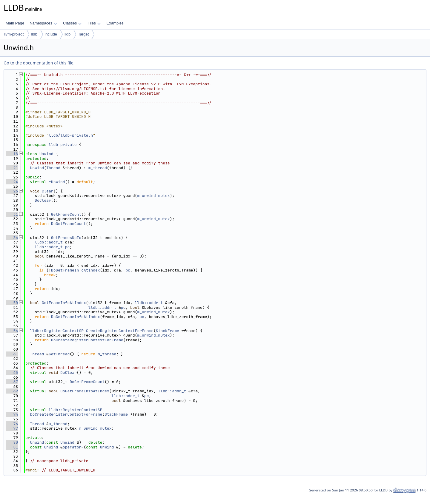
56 (12, 330)
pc (67, 246)
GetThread (59, 354)
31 (12, 214)
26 (12, 191)
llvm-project (14, 34)
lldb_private (63, 144)
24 (12, 181)
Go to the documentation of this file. (39, 63)
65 (12, 372)
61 (12, 354)
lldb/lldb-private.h (71, 135)
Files (93, 23)
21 (12, 167)
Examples (115, 23)
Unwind (46, 153)
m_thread (97, 167)
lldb (34, 34)
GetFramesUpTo (66, 237)
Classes (72, 23)
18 (12, 153)
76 (12, 423)
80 (12, 442)
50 (12, 302)
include (51, 34)
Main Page (15, 23)
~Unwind (57, 181)
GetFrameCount (66, 214)
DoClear (43, 200)
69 (12, 391)
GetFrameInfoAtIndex (64, 302)
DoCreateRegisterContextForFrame (87, 340)
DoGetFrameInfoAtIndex (75, 270)
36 (12, 237)
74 (12, 414)
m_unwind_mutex (153, 195)
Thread (53, 167)
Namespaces (43, 23)
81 (12, 447)
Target (83, 34)
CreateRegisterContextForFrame (119, 330)
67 (12, 381)
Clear (47, 191)
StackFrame (167, 330)
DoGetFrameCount (68, 223)
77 (12, 428)
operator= (73, 447)
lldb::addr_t (49, 242)
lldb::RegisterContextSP (57, 330)
